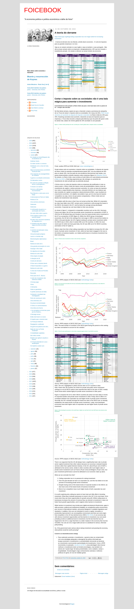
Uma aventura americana (37, 202)
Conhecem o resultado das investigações (37, 295)
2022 (30, 148)
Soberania (33, 204)
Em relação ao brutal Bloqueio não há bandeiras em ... (40, 157)
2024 (30, 143)
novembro (34, 152)
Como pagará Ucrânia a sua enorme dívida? (38, 216)
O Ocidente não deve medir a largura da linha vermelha (38, 224)
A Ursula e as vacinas (36, 186)
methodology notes (87, 280)
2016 (30, 384)
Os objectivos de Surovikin (37, 251)
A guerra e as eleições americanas (40, 178)
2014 (30, 388)
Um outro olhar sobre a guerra (38, 213)
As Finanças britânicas (36, 321)
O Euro (32, 227)
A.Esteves (34, 102)
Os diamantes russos (36, 180)
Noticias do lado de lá (36, 243)
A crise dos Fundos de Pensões (39, 270)
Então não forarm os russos (38, 317)
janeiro (33, 368)
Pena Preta (34, 110)
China (32, 284)
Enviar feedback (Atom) (68, 576)
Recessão (33, 273)
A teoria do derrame (35, 261)
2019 (30, 376)
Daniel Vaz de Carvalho (37, 105)
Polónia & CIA (34, 199)
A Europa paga (34, 282)
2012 (30, 393)
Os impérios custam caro (37, 346)
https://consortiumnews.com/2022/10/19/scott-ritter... (40, 170)
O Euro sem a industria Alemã (38, 263)
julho (32, 354)
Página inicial (83, 573)
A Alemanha (33, 287)
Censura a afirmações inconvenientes (36, 189)
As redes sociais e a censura (38, 163)
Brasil (32, 241)
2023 (30, 145)
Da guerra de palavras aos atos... (39, 326)
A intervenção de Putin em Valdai (39, 197)
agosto (33, 351)
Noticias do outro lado (36, 253)
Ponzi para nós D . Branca (37, 275)
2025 (30, 140)
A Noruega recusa (35, 314)
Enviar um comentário (63, 569)
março (33, 363)
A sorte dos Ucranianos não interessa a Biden (38, 278)
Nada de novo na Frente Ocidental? (37, 329)
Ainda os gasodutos (35, 289)
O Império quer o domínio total (38, 319)
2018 (30, 379)
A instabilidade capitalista (37, 333)
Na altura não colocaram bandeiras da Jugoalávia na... (40, 220)
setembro (33, 349)
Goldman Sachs (34, 161)
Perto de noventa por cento (38, 298)
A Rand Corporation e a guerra (38, 266)
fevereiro (33, 366)
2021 (30, 371)
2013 (30, 391)
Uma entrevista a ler (36, 300)
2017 (30, 381)
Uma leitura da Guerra (36, 308)
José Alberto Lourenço (37, 108)
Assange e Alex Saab (36, 248)
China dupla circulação (36, 256)
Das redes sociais (35, 335)
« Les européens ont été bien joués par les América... (40, 311)
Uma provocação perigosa (37, 234)
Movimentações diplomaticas (38, 239)
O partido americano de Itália (38, 292)
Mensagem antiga (103, 573)
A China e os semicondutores (38, 305)
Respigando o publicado (37, 324)
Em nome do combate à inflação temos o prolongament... (39, 183)
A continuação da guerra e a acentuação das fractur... (38, 210)
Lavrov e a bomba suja (36, 236)
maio (32, 358)
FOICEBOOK (42, 10)
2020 (30, 374)
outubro (33, 155)
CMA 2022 (89, 515)
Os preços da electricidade (37, 303)
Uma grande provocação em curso (40, 246)
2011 (30, 396)
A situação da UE (35, 258)
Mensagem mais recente (62, 573)
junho (32, 356)
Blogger (72, 604)
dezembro (34, 150)
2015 (30, 386)
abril (32, 361)
